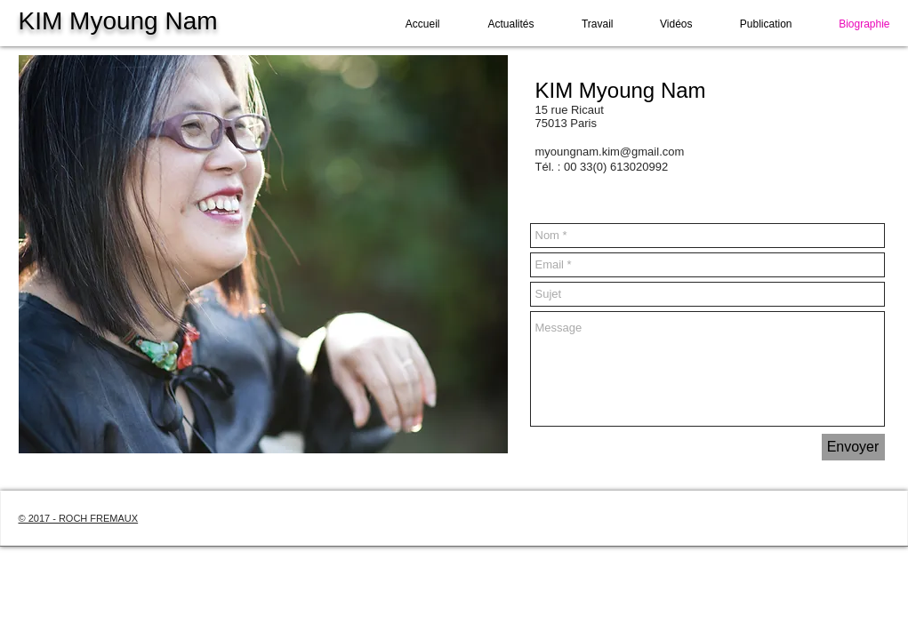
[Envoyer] (853, 447)
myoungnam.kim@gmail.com (610, 151)
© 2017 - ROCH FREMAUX (79, 518)
